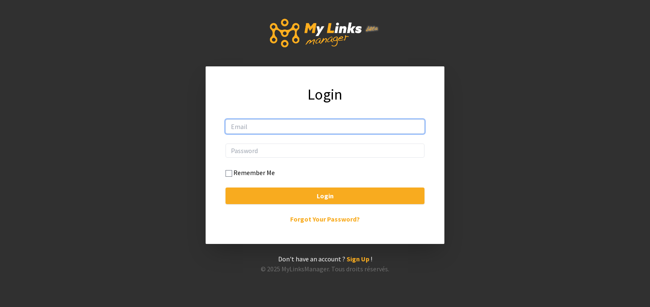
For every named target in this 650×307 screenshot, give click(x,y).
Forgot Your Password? (325, 219)
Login (325, 196)
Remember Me (254, 172)
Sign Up (358, 259)
